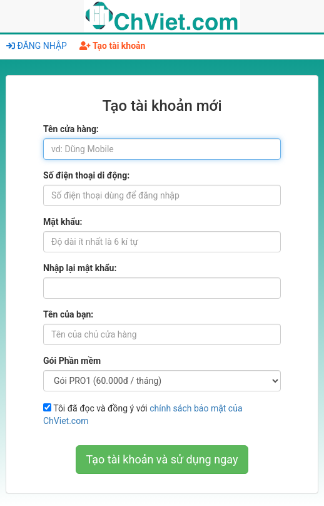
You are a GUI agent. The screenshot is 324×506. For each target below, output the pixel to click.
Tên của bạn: (68, 314)
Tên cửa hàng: (71, 129)
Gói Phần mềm (72, 361)
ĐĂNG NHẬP (36, 46)
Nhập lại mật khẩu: (79, 268)
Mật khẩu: (63, 222)
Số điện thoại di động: (86, 175)
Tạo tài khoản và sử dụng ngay (162, 459)
